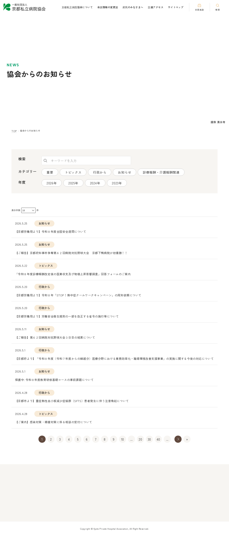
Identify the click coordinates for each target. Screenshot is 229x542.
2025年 (74, 183)
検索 (45, 161)
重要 (50, 172)
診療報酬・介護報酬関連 (161, 172)
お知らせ (124, 172)
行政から (100, 172)
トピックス (73, 172)
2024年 (95, 183)
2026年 (52, 183)
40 (158, 445)
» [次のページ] (178, 445)
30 (149, 445)
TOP (14, 131)
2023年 (117, 183)
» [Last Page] (187, 445)
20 (140, 445)
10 (122, 445)
